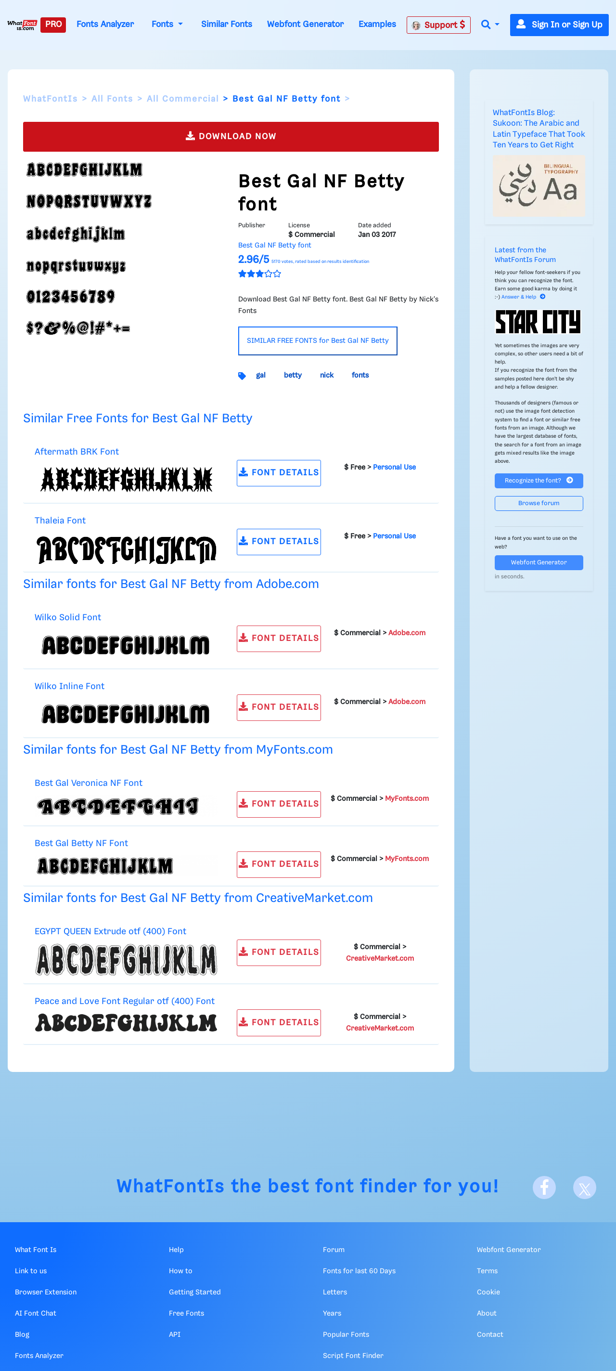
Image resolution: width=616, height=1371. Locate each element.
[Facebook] (544, 1187)
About (487, 1314)
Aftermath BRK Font (77, 452)
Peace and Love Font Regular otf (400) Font (125, 1001)
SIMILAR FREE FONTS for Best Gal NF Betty (318, 341)
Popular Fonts (346, 1335)
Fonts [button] (164, 24)
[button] (490, 25)
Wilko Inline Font (69, 686)
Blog (22, 1335)
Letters (335, 1292)
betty (293, 375)
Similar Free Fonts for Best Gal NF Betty (138, 418)
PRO (53, 24)
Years (332, 1314)
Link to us (31, 1271)
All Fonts (112, 99)
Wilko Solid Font (68, 617)
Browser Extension (46, 1292)
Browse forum (539, 503)
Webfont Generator (305, 24)
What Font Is (35, 1250)
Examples (377, 24)
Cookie (488, 1292)
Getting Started (195, 1292)
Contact (490, 1335)
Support (438, 25)
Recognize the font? (539, 480)
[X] (584, 1187)
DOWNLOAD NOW (231, 136)
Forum (334, 1250)
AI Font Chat (35, 1314)
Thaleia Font (60, 520)
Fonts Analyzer (105, 24)
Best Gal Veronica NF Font (88, 783)
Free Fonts (186, 1314)
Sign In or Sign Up (559, 25)
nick (327, 375)
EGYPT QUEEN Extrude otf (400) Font (110, 931)
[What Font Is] (22, 25)
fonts (360, 375)
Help (176, 1250)
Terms (487, 1271)
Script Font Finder (353, 1356)
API (174, 1335)
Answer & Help (523, 297)
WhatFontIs (50, 99)
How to (180, 1271)
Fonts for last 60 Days (359, 1271)
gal (261, 375)
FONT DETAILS (279, 472)
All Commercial (183, 99)
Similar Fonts (226, 24)
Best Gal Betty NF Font (81, 843)
